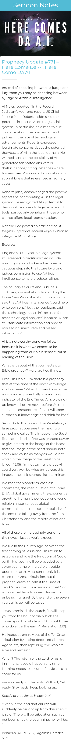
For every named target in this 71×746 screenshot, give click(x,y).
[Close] (5, 5)
